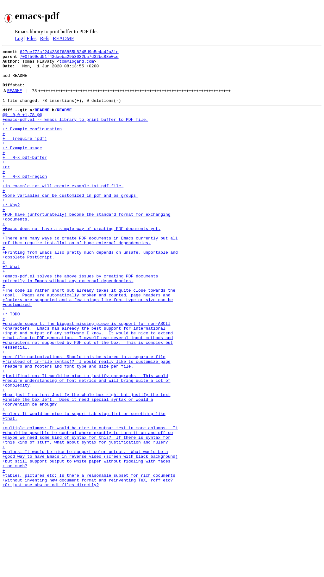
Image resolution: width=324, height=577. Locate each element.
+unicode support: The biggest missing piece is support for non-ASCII (86, 376)
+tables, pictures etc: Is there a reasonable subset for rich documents (89, 558)
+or (6, 188)
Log (19, 38)
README (63, 38)
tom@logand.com (76, 64)
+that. (10, 490)
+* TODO (11, 365)
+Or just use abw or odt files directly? (51, 570)
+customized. (17, 354)
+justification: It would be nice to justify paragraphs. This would (85, 439)
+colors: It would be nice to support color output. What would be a (85, 530)
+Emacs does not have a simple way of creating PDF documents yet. (81, 262)
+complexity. (17, 450)
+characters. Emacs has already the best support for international (84, 382)
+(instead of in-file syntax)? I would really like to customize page (86, 422)
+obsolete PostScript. (28, 297)
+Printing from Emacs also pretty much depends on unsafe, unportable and (90, 291)
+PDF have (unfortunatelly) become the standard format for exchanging (86, 245)
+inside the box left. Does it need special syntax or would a (78, 467)
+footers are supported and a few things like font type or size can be (88, 348)
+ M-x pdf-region (25, 200)
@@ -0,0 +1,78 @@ (22, 126)
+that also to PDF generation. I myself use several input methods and (88, 393)
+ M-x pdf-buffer (25, 177)
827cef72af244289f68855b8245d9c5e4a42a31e (69, 52)
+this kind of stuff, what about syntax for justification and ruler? (85, 519)
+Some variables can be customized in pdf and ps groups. (70, 223)
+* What (11, 308)
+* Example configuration (32, 143)
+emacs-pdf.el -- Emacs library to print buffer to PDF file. (75, 131)
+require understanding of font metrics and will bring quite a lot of (86, 445)
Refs (44, 38)
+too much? (15, 547)
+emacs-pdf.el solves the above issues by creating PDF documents (80, 319)
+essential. (16, 405)
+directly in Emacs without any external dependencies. (68, 325)
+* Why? (11, 234)
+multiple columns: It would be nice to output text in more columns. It (90, 502)
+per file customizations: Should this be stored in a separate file (84, 416)
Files (31, 38)
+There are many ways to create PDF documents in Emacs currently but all (90, 274)
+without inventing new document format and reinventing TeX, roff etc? (88, 564)
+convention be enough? (30, 473)
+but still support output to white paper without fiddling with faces (86, 541)
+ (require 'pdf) (25, 154)
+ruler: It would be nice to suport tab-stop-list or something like (84, 484)
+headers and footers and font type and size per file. (68, 428)
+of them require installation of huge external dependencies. (77, 279)
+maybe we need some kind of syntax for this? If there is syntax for (86, 513)
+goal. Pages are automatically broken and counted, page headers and (86, 342)
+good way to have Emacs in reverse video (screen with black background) (90, 536)
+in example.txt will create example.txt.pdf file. (63, 211)
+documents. (16, 251)
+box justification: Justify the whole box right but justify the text (86, 462)
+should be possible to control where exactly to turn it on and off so (88, 507)
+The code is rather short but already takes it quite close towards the (89, 336)
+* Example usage (22, 166)
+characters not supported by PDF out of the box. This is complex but (88, 399)
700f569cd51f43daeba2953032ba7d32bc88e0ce (69, 58)
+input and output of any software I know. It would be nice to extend (88, 388)
